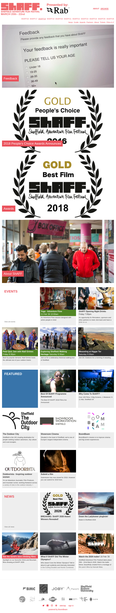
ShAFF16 (25, 19)
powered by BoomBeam (57, 609)
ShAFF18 (42, 19)
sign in (70, 606)
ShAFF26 (110, 19)
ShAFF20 (59, 19)
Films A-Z (110, 22)
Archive (105, 9)
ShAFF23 (84, 19)
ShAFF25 (101, 19)
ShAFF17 (33, 19)
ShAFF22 (76, 19)
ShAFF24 (93, 19)
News (70, 22)
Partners (90, 22)
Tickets (102, 22)
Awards (82, 22)
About (96, 9)
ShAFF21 (67, 19)
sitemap (63, 606)
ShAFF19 (50, 19)
